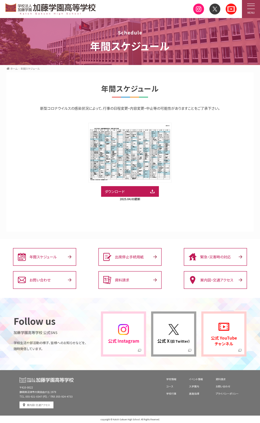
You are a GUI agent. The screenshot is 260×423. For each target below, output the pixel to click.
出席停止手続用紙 (123, 257)
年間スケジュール (37, 257)
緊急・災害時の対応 (210, 257)
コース (169, 386)
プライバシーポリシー (227, 393)
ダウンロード (115, 191)
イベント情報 (196, 379)
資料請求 (116, 280)
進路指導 (194, 393)
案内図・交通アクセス (211, 280)
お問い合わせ (34, 280)
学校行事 (171, 393)
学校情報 (171, 379)
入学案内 (194, 386)
